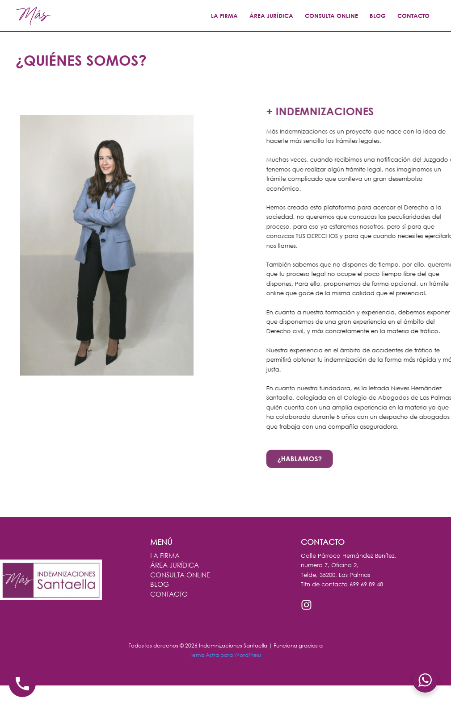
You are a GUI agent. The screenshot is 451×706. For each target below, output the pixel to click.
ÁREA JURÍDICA (271, 15)
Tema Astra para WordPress (225, 655)
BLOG (378, 15)
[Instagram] (306, 604)
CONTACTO (413, 15)
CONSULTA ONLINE (331, 15)
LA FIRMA (224, 15)
